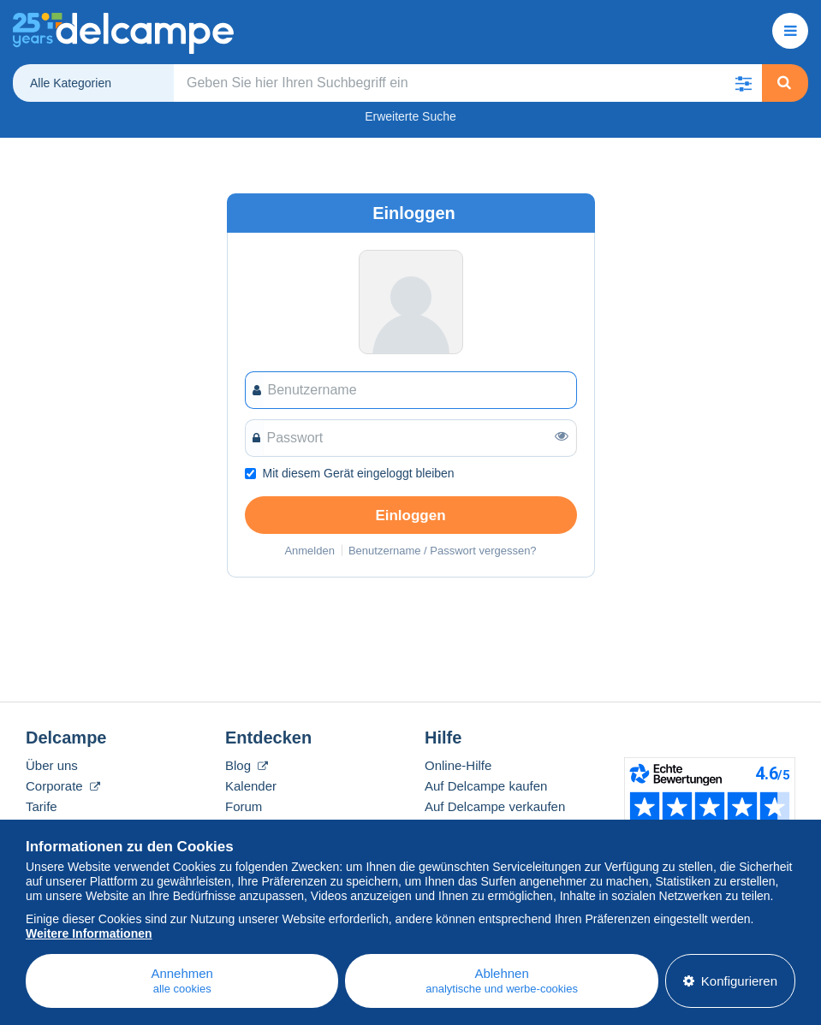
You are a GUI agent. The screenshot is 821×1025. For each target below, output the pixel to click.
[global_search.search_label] (468, 83)
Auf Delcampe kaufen (486, 786)
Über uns (52, 765)
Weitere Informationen (89, 933)
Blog (246, 765)
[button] (743, 83)
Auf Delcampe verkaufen (495, 806)
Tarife (41, 806)
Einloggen (410, 515)
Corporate (63, 786)
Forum (243, 806)
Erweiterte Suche (410, 116)
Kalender (251, 786)
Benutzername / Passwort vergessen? (442, 550)
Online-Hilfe (458, 765)
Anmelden (309, 550)
